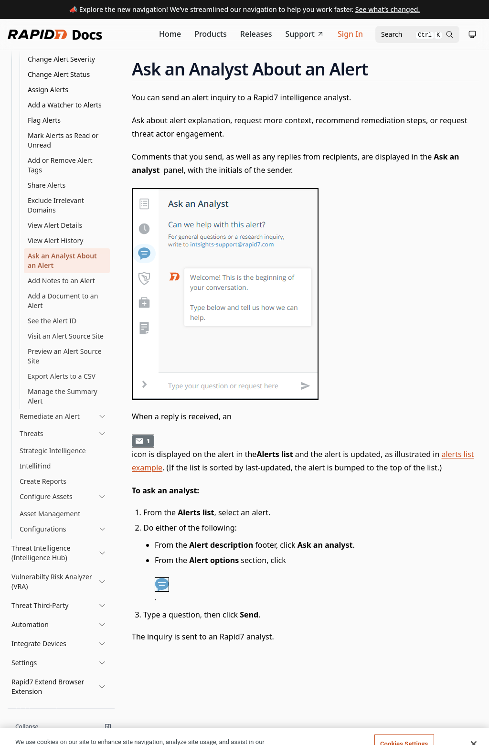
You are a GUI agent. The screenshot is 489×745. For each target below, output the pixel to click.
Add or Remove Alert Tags (60, 165)
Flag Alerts (44, 120)
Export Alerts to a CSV (62, 376)
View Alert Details (55, 225)
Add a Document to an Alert (63, 300)
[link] (63, 416)
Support (305, 34)
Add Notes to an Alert (61, 280)
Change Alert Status (59, 74)
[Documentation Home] (170, 34)
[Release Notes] (256, 34)
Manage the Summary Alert (62, 396)
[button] (59, 553)
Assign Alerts (48, 89)
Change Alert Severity (61, 59)
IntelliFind (35, 465)
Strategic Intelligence (53, 450)
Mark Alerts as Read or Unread (63, 140)
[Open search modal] (417, 34)
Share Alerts (46, 185)
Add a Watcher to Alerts (65, 104)
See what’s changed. (387, 9)
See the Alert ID (52, 320)
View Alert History (55, 240)
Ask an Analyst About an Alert (62, 260)
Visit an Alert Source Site (66, 336)
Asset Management (50, 513)
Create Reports (43, 481)
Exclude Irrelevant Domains (56, 205)
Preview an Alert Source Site (65, 356)
